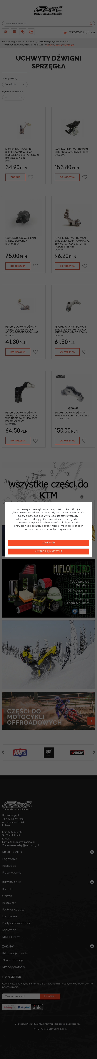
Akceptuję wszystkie (48, 551)
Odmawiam (48, 542)
